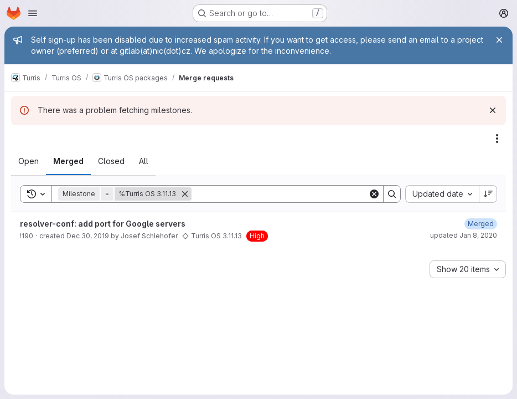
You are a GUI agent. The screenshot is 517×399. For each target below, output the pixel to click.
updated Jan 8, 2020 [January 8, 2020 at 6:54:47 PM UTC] (463, 235)
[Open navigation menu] (33, 13)
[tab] (28, 161)
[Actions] (497, 138)
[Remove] (185, 194)
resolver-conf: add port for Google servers (102, 223)
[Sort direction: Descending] (488, 194)
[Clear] (374, 194)
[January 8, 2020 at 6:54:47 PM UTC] (480, 223)
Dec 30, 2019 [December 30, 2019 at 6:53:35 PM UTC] (87, 236)
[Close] (499, 40)
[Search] (280, 194)
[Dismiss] (492, 110)
